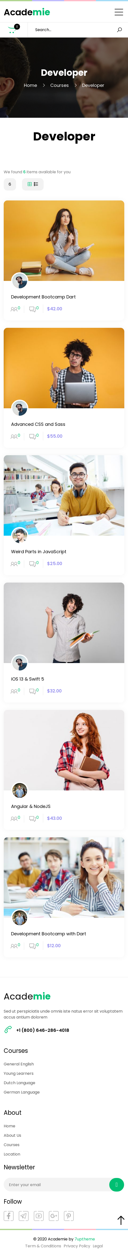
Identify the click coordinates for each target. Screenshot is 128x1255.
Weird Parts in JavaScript (38, 552)
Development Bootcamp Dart (43, 297)
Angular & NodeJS (31, 806)
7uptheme (84, 1239)
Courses (59, 85)
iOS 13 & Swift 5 (27, 679)
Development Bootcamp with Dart (48, 934)
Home (30, 85)
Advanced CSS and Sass (38, 424)
